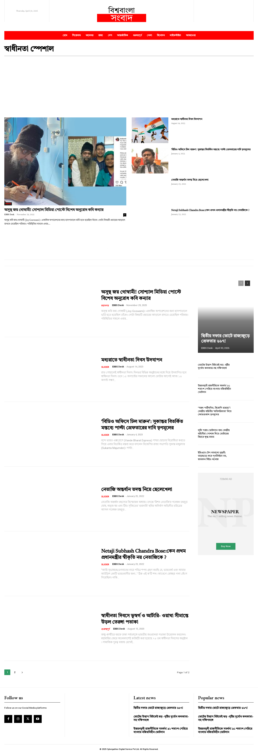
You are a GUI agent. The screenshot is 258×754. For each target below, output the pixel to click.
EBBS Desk (9, 215)
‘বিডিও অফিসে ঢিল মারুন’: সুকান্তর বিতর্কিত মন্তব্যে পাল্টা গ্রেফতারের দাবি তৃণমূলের (210, 149)
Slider (105, 367)
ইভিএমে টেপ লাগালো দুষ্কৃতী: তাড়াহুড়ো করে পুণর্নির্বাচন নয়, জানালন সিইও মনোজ (212, 456)
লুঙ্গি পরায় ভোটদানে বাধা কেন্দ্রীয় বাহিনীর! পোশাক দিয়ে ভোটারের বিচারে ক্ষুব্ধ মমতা (214, 433)
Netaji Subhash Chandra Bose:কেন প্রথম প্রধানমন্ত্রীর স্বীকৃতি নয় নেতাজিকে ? (210, 210)
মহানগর (8, 204)
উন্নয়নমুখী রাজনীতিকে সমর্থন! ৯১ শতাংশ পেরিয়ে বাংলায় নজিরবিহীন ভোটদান (214, 388)
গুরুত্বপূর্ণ (105, 629)
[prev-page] (241, 283)
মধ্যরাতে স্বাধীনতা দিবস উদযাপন (186, 119)
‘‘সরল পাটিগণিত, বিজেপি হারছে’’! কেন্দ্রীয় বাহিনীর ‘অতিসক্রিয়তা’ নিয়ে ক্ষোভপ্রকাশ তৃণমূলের (214, 411)
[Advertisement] (129, 86)
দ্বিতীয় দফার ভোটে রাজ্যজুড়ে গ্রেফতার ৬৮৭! (158, 708)
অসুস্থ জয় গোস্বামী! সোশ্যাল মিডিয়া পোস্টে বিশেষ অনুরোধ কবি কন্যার (53, 210)
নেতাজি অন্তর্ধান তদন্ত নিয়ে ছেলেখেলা (189, 180)
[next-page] (22, 672)
